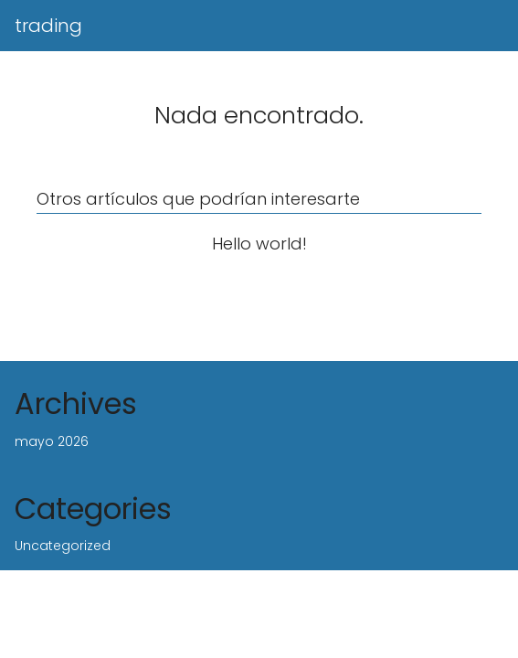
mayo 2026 (52, 441)
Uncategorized (63, 545)
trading (48, 25)
